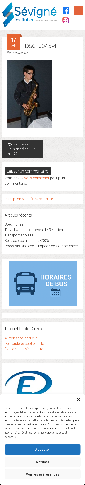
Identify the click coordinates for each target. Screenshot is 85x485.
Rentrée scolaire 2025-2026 (27, 240)
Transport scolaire (19, 235)
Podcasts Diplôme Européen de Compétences (42, 246)
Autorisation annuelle (21, 338)
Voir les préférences (42, 474)
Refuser (42, 462)
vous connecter (36, 178)
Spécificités (14, 224)
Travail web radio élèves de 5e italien (34, 230)
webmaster (20, 52)
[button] (78, 399)
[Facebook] (66, 10)
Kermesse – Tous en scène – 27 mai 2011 (21, 149)
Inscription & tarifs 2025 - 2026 (29, 199)
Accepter (42, 450)
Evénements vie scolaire (24, 349)
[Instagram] (65, 20)
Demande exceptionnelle (24, 343)
